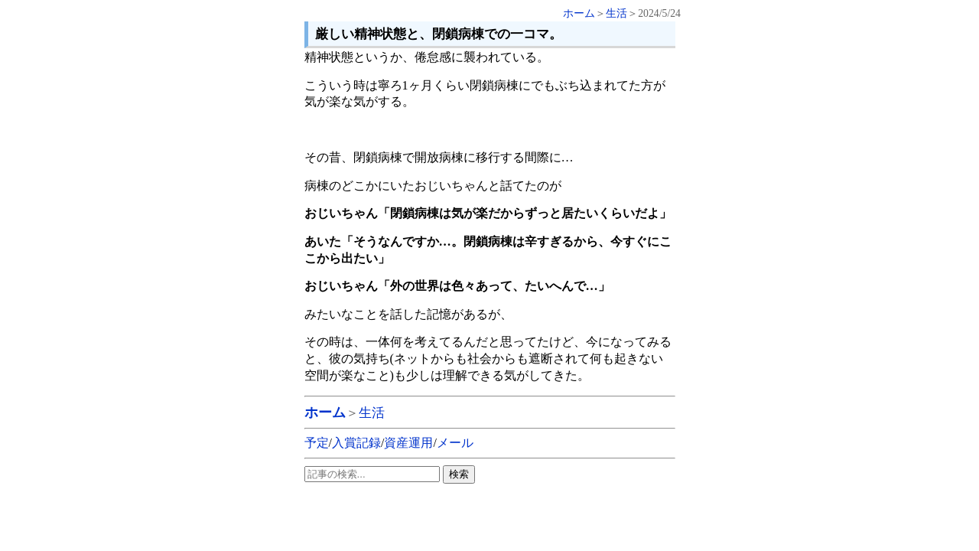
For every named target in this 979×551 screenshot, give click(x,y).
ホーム (579, 13)
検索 (459, 474)
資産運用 (408, 442)
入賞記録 (356, 442)
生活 (616, 13)
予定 (316, 442)
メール (455, 442)
